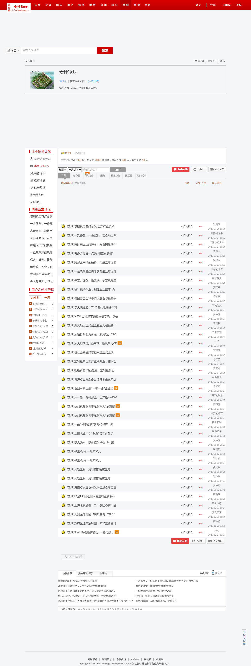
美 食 (137, 5)
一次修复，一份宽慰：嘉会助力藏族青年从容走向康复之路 (167, 580)
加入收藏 (199, 61)
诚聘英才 (107, 659)
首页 (37, 5)
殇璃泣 (216, 449)
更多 (147, 5)
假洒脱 (216, 296)
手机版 (147, 659)
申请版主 (79, 153)
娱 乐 (59, 5)
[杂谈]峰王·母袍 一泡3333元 (84, 451)
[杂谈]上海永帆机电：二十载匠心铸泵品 (91, 505)
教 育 (92, 5)
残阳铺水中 (217, 233)
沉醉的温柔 (217, 395)
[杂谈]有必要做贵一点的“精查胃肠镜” (90, 253)
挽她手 (216, 467)
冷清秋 (216, 323)
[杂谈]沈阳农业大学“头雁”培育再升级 (90, 433)
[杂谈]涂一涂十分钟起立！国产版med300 (92, 397)
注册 (213, 5)
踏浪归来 (217, 431)
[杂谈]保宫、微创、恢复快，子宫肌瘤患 (91, 280)
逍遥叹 (216, 224)
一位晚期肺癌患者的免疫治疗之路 (154, 590)
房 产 (70, 5)
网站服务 (92, 659)
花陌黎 (216, 350)
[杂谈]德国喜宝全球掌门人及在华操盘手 (91, 298)
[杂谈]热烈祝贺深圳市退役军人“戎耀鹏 (91, 406)
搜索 (105, 50)
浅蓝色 (216, 368)
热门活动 (141, 175)
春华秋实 (217, 278)
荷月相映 (217, 422)
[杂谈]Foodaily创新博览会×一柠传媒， (90, 532)
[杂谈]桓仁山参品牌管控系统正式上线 (90, 352)
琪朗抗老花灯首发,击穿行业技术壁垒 (77, 580)
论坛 (239, 5)
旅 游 (81, 5)
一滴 (216, 341)
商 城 (126, 5)
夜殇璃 (216, 494)
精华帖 (76, 175)
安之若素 (217, 512)
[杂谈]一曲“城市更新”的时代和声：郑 (90, 424)
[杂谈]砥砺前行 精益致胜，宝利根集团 (90, 370)
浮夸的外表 (217, 269)
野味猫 (216, 458)
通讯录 (63, 81)
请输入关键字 (30, 50)
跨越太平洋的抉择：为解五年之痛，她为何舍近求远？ (87, 590)
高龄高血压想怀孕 (41, 230)
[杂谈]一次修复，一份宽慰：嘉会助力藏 (91, 235)
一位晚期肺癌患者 (41, 252)
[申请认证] (93, 81)
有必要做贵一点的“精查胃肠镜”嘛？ (155, 585)
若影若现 (217, 332)
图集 (102, 175)
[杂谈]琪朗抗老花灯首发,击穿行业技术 (90, 226)
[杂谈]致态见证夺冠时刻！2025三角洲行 (91, 523)
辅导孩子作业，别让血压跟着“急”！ (155, 595)
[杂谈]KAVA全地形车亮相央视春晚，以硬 (92, 316)
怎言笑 (216, 359)
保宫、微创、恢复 (41, 259)
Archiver (135, 659)
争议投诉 (121, 659)
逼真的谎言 (217, 413)
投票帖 (128, 175)
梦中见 (216, 485)
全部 (64, 175)
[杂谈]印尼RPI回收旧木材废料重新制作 (91, 496)
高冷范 (216, 521)
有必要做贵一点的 (41, 238)
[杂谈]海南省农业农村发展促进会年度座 (91, 487)
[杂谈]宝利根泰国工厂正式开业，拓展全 (91, 361)
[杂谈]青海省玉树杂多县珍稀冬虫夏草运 (91, 379)
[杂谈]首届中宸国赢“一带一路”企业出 (90, 388)
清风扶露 (217, 503)
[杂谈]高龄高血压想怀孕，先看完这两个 (91, 244)
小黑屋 (159, 659)
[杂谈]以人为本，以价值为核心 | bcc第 (90, 442)
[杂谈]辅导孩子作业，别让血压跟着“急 (91, 289)
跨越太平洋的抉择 (41, 245)
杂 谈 (48, 5)
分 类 (104, 5)
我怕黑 (216, 476)
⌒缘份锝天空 (217, 242)
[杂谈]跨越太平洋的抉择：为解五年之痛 (91, 262)
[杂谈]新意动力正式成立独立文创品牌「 (91, 325)
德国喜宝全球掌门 (41, 274)
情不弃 (216, 404)
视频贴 (89, 175)
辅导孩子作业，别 (41, 266)
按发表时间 (81, 183)
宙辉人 (216, 251)
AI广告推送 (187, 226)
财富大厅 (212, 61)
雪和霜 (216, 386)
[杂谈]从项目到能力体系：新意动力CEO (91, 334)
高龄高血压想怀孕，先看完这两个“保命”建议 (82, 585)
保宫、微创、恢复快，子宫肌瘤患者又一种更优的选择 (87, 595)
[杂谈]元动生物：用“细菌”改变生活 (89, 469)
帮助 (222, 61)
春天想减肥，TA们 (41, 281)
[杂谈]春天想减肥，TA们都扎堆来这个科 (92, 307)
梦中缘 (216, 314)
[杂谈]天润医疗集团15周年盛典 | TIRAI (91, 514)
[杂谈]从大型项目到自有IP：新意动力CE (92, 343)
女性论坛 (68, 72)
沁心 (216, 530)
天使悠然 (217, 305)
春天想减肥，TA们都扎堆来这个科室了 (156, 600)
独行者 (216, 260)
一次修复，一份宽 (41, 223)
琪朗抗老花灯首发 (41, 216)
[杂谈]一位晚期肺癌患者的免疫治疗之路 (91, 271)
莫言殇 (216, 287)
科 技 (115, 5)
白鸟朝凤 (217, 377)
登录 (198, 5)
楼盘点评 (116, 175)
